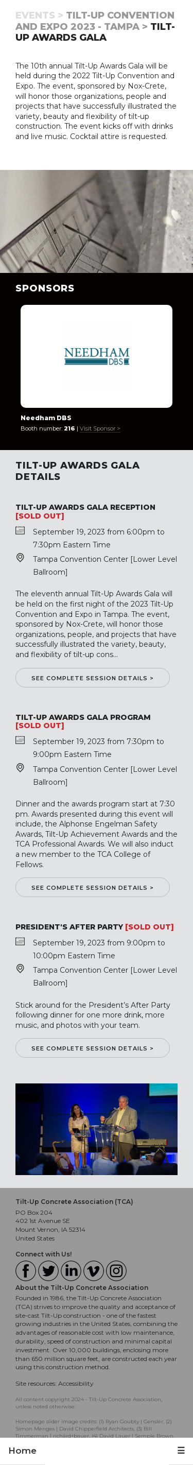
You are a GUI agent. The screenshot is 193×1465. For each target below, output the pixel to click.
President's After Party (69, 927)
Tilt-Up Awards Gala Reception (85, 507)
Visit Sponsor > (100, 428)
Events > (39, 15)
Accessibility (76, 1383)
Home (22, 1450)
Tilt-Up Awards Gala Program (83, 717)
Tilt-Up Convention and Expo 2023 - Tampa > (94, 21)
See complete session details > (92, 678)
